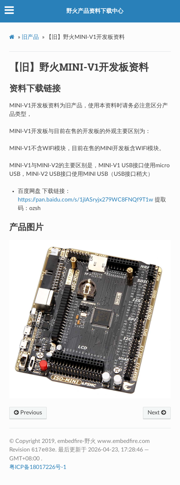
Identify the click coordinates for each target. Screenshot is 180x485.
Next (157, 412)
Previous (28, 412)
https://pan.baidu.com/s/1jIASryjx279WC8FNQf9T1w (85, 200)
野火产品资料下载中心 (94, 11)
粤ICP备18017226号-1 (37, 467)
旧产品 (30, 37)
